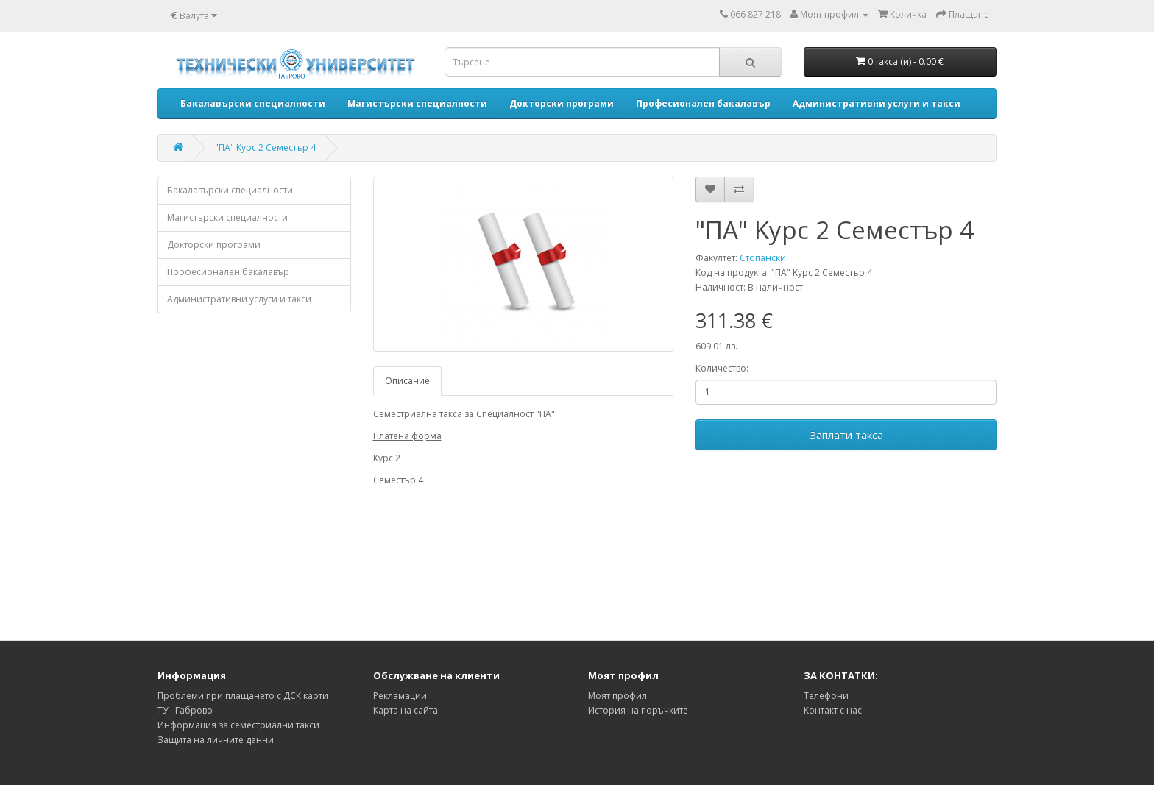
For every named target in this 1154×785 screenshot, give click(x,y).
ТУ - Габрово (185, 710)
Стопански (763, 258)
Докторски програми (214, 244)
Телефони (826, 695)
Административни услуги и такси (239, 299)
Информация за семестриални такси (238, 725)
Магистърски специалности (227, 217)
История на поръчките (638, 710)
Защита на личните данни (215, 740)
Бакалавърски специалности (230, 190)
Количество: (721, 368)
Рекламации (400, 695)
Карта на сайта (405, 710)
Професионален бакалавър (228, 272)
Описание (407, 380)
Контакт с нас (833, 710)
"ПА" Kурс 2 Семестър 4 (265, 147)
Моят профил (617, 695)
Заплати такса (846, 434)
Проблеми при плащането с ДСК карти (242, 695)
